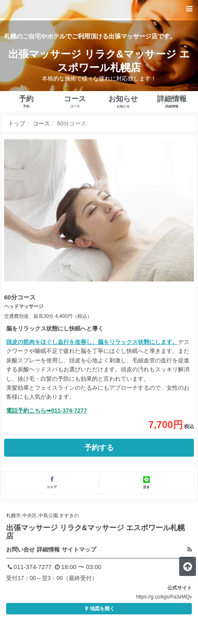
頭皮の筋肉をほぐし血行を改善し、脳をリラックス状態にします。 (92, 342)
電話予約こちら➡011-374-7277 (46, 410)
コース (41, 123)
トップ (16, 123)
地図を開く (98, 609)
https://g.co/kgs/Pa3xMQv (164, 597)
